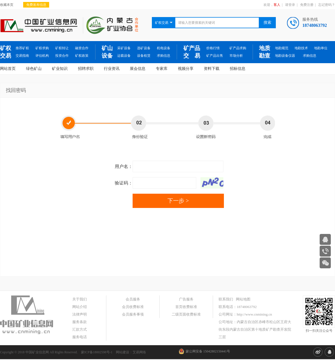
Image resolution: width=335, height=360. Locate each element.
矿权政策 (81, 56)
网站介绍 (79, 307)
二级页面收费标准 (186, 314)
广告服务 (186, 299)
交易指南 (22, 56)
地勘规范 (281, 48)
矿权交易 (5, 52)
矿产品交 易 (191, 52)
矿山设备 (107, 52)
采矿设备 (124, 48)
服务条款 (79, 322)
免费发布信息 (36, 5)
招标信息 (237, 69)
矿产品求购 (237, 48)
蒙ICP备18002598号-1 (97, 352)
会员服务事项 (133, 314)
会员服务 (133, 299)
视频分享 (185, 69)
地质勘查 (264, 52)
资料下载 (211, 69)
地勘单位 (320, 48)
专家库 (162, 69)
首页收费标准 (186, 307)
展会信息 (137, 69)
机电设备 (163, 48)
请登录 (290, 5)
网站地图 (243, 299)
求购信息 (163, 56)
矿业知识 (60, 69)
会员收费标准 (133, 307)
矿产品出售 (214, 56)
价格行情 (213, 48)
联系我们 (226, 299)
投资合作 (62, 56)
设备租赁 (143, 56)
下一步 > (178, 201)
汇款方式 (79, 329)
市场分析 (236, 56)
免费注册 (307, 5)
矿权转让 (62, 48)
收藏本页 (6, 5)
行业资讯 (111, 69)
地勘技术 (301, 48)
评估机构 (42, 56)
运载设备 (124, 56)
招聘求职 (86, 69)
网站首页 (8, 69)
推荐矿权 (22, 48)
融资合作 (81, 48)
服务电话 (79, 337)
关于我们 (79, 299)
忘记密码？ (326, 5)
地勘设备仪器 (285, 56)
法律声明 (79, 314)
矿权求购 (42, 48)
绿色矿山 (34, 69)
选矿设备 (143, 48)
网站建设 (122, 352)
